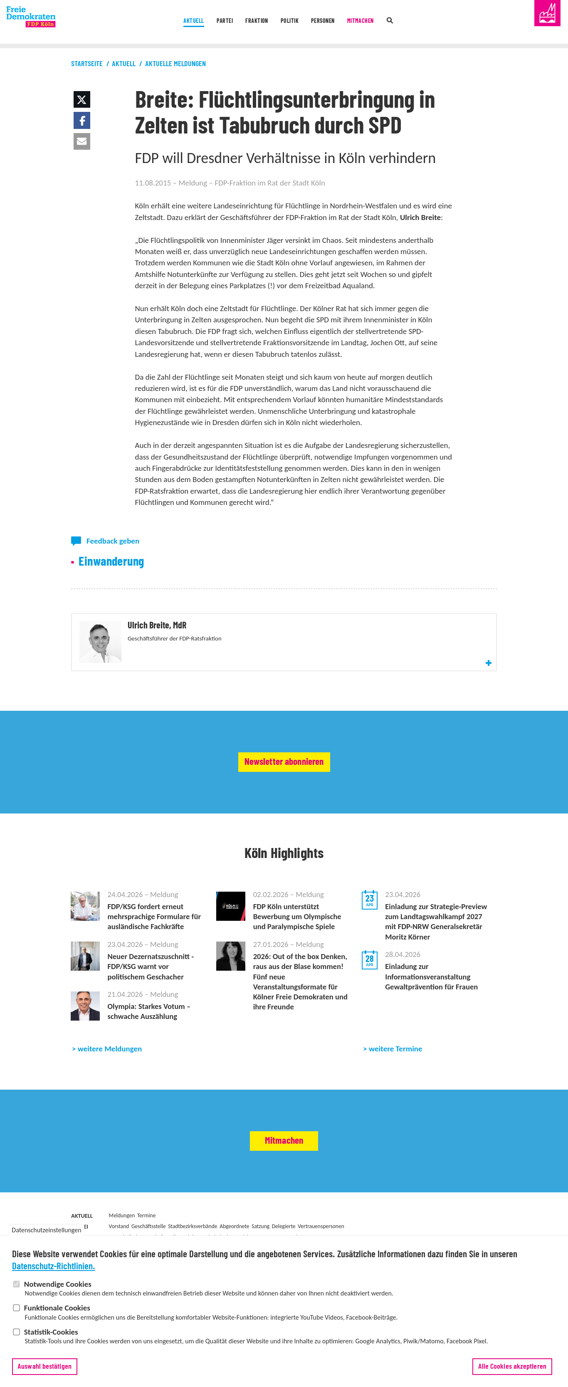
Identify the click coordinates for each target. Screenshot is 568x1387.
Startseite (87, 64)
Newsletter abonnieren (284, 780)
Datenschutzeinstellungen (46, 1230)
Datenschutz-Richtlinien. (53, 1266)
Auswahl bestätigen (44, 1366)
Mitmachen (380, 22)
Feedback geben (112, 541)
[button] (82, 99)
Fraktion (249, 22)
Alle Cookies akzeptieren (512, 1366)
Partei (209, 22)
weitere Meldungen (110, 1073)
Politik (290, 22)
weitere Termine (395, 1073)
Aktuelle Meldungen (175, 64)
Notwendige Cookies (57, 1284)
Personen (333, 22)
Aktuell (171, 22)
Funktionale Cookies (57, 1308)
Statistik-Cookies (51, 1332)
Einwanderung (111, 562)
